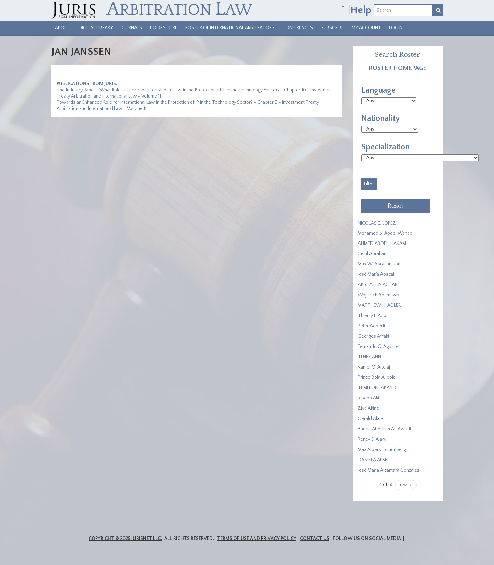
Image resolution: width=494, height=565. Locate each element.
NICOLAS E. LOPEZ (377, 223)
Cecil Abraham (373, 254)
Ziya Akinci (369, 408)
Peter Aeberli (371, 326)
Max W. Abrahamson (379, 264)
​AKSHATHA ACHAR (377, 284)
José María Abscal (376, 274)
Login (395, 28)
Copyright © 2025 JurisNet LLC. (125, 538)
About (63, 28)
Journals (131, 28)
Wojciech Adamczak (378, 295)
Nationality (380, 118)
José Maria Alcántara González (388, 470)
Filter (369, 184)
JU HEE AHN (369, 357)
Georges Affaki (373, 336)
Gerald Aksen (372, 418)
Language (378, 90)
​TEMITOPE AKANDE (378, 388)
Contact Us (314, 538)
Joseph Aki (368, 398)
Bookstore (163, 28)
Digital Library (96, 28)
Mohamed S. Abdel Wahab (385, 233)
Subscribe (332, 28)
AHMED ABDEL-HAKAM (382, 243)
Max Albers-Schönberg (382, 449)
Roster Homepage (397, 68)
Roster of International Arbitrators (229, 28)
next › (406, 484)
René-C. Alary (372, 439)
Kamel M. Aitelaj (374, 367)
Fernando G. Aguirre (378, 346)
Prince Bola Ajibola (377, 377)
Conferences (297, 28)
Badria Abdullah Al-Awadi (384, 429)
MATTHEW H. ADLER (379, 305)
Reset (395, 206)
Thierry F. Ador (373, 315)
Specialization (385, 147)
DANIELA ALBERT (375, 460)
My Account (366, 28)
